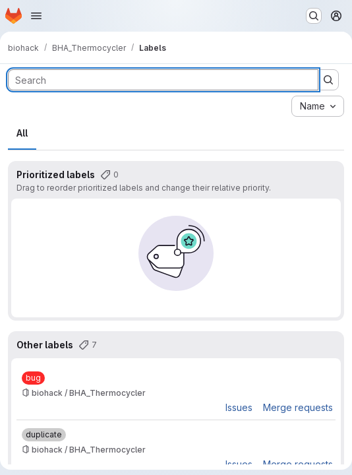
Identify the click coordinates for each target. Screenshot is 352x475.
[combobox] (317, 106)
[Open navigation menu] (36, 15)
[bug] (33, 378)
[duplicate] (44, 434)
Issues (238, 407)
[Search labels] (163, 79)
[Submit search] (328, 79)
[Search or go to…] (314, 16)
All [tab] (22, 133)
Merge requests (298, 407)
